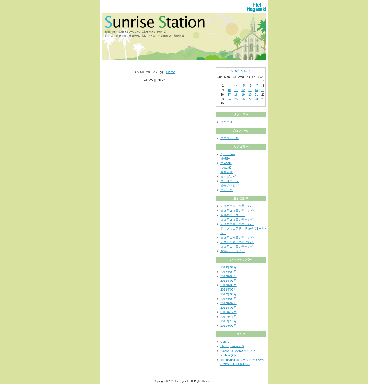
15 (262, 90)
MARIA (225, 158)
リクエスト (228, 122)
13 (249, 90)
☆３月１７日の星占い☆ (237, 246)
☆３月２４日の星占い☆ (237, 210)
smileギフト (228, 355)
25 (236, 99)
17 (229, 94)
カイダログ (228, 176)
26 (243, 99)
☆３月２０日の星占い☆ (237, 224)
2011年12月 (228, 312)
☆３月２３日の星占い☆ (237, 219)
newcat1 (226, 163)
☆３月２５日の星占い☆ (237, 206)
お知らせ (226, 172)
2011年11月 (228, 317)
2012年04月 (228, 294)
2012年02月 (228, 303)
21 (256, 94)
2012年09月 (228, 271)
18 (236, 94)
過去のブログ (229, 185)
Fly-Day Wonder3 (232, 346)
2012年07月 (228, 280)
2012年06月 (228, 285)
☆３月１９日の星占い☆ (237, 237)
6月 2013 (241, 71)
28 (256, 99)
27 (249, 99)
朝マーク (226, 190)
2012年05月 (228, 289)
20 (249, 94)
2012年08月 (228, 276)
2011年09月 (228, 325)
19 (243, 94)
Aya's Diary (227, 154)
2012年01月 (228, 307)
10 (229, 90)
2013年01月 (228, 267)
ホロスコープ (229, 181)
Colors (224, 341)
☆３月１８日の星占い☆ (237, 242)
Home (170, 72)
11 (236, 90)
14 (256, 90)
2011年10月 (228, 321)
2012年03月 (228, 298)
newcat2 (226, 167)
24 (229, 99)
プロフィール (229, 138)
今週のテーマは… (232, 215)
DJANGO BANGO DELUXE (238, 351)
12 (243, 90)
